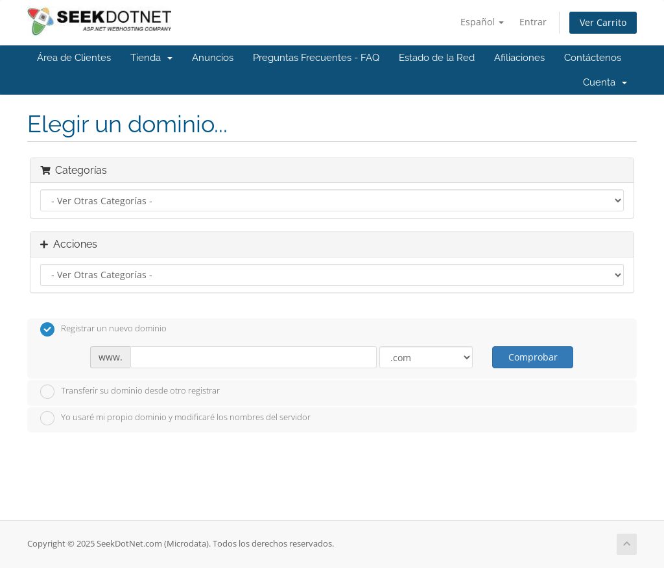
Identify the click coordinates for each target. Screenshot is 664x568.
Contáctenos (592, 58)
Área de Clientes (74, 58)
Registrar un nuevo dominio (103, 329)
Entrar (533, 22)
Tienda (151, 58)
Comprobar (533, 357)
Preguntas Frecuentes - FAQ (316, 58)
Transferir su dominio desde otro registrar (130, 392)
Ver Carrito (603, 22)
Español (482, 22)
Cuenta (605, 82)
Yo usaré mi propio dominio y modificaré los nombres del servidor (175, 418)
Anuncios (212, 58)
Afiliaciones (519, 58)
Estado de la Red (437, 58)
